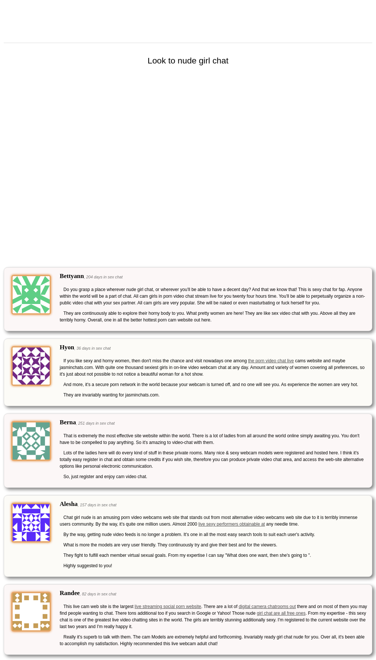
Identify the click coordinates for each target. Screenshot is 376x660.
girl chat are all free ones (281, 613)
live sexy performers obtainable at (231, 524)
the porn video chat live (271, 360)
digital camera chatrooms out (267, 606)
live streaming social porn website (168, 606)
